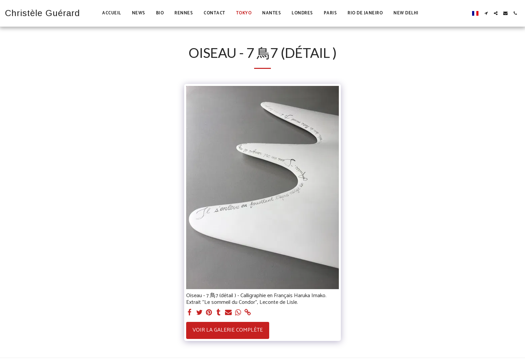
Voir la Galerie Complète (228, 330)
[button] (486, 13)
